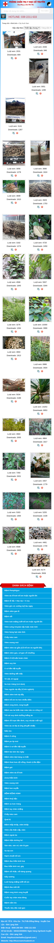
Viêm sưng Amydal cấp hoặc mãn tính (21, 627)
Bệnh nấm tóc (10, 903)
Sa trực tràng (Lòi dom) (14, 684)
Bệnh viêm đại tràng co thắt (16, 757)
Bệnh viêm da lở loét (13, 773)
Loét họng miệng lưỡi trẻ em (16, 882)
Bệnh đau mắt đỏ (12, 887)
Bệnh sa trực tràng (12, 804)
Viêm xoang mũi (11, 783)
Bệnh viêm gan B (11, 611)
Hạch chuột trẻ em (12, 856)
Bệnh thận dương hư (13, 840)
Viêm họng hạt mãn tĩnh (14, 632)
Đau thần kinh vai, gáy (14, 866)
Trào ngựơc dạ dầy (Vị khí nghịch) (19, 689)
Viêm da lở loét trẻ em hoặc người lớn (20, 596)
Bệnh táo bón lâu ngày (14, 752)
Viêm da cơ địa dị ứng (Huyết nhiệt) (19, 726)
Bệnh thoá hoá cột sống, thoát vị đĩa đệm (22, 762)
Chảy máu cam (10, 637)
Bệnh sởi (8, 616)
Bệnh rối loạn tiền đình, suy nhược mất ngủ (23, 720)
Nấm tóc (8, 731)
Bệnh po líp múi (11, 741)
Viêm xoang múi (11, 642)
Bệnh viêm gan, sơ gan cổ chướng (19, 653)
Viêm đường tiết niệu (13, 674)
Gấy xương (9, 877)
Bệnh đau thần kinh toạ (14, 861)
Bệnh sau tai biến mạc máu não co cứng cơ (23, 710)
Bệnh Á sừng (10, 736)
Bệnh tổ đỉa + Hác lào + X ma (17, 601)
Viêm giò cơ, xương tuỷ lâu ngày (18, 606)
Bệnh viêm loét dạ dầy (14, 694)
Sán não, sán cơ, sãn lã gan (16, 845)
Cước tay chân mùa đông (15, 897)
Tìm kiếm (45, 11)
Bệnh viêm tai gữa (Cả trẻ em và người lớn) (23, 648)
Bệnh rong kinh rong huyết (16, 892)
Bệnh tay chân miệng (13, 809)
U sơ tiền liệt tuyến (12, 668)
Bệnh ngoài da (10, 835)
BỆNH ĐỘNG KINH (12, 793)
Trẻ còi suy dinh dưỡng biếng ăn (18, 715)
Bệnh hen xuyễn (11, 788)
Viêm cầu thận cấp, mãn (14, 830)
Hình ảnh (14, 23)
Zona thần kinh (11, 778)
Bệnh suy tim (10, 663)
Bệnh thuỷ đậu (10, 799)
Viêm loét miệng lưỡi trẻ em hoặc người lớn (23, 622)
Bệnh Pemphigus (11, 590)
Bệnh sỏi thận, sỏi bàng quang (17, 871)
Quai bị (7, 819)
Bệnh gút (8, 767)
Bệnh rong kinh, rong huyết (16, 705)
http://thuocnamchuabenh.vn (22, 941)
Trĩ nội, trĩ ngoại (11, 679)
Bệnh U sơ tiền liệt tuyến (15, 746)
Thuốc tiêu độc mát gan (14, 908)
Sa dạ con (8, 851)
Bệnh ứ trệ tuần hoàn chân (16, 658)
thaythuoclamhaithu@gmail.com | (21, 937)
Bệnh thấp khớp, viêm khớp (16, 825)
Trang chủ (5, 23)
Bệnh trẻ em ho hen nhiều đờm (18, 700)
